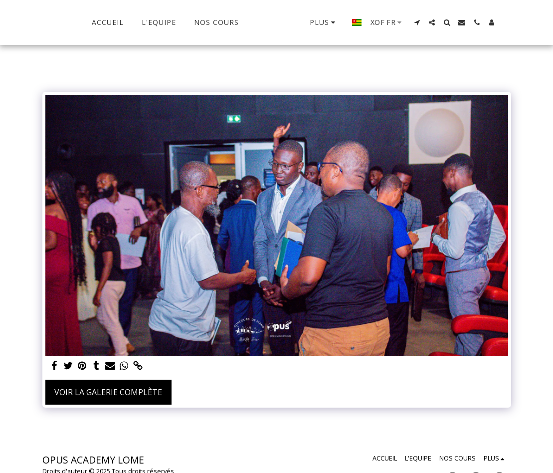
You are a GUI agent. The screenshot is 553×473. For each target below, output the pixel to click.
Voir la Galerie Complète (108, 392)
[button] (429, 22)
